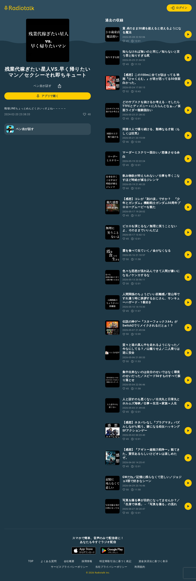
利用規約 (140, 566)
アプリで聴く (47, 96)
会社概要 (69, 561)
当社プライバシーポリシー (111, 566)
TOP (30, 561)
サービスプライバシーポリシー (69, 566)
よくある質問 (49, 561)
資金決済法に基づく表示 (153, 561)
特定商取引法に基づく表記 (115, 561)
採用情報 (87, 561)
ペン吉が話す (42, 86)
